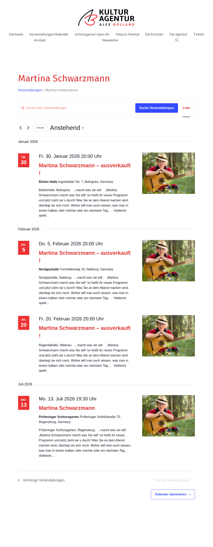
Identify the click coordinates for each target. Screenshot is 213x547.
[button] (177, 40)
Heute (40, 127)
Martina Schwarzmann (67, 408)
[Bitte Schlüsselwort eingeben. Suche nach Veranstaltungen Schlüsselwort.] (76, 107)
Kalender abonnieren (170, 494)
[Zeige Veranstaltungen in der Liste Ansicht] (186, 108)
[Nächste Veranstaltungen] (28, 128)
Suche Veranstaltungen (156, 108)
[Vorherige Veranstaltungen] (20, 128)
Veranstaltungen (30, 90)
